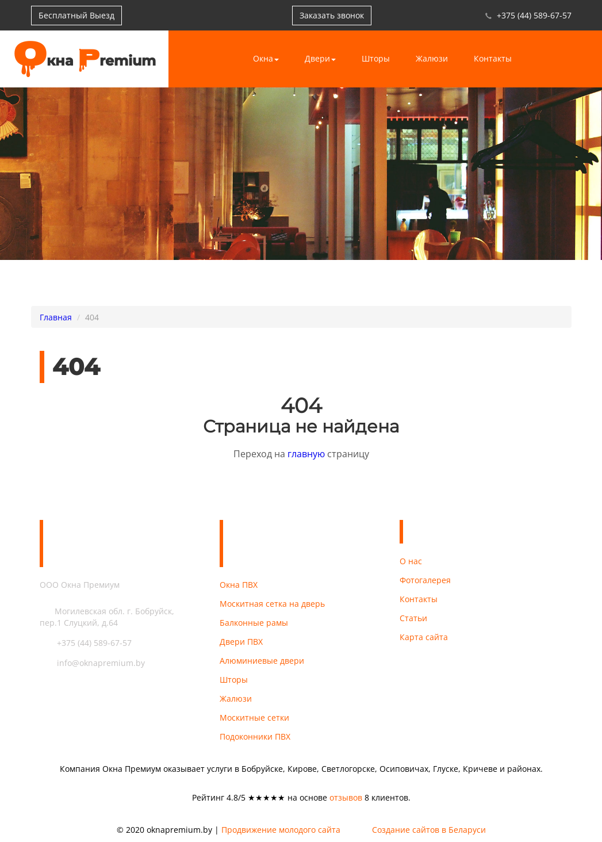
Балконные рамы (254, 622)
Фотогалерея (425, 580)
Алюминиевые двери (262, 660)
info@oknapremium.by (92, 662)
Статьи (413, 618)
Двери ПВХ (241, 641)
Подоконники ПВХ (255, 736)
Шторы (376, 58)
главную (306, 453)
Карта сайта (424, 637)
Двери (320, 58)
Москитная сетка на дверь (272, 603)
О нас (411, 561)
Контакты (493, 58)
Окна (266, 58)
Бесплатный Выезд (76, 15)
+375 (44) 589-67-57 (534, 15)
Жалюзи (432, 58)
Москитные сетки (254, 717)
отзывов (345, 797)
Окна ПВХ (239, 584)
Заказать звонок (332, 15)
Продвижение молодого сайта (280, 829)
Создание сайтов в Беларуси (429, 829)
